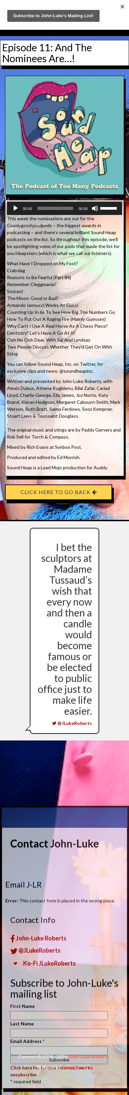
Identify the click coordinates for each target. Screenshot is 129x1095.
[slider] (55, 208)
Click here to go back (59, 492)
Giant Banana (76, 1067)
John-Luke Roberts (38, 1075)
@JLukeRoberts (72, 723)
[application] (64, 208)
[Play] (15, 208)
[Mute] (95, 208)
